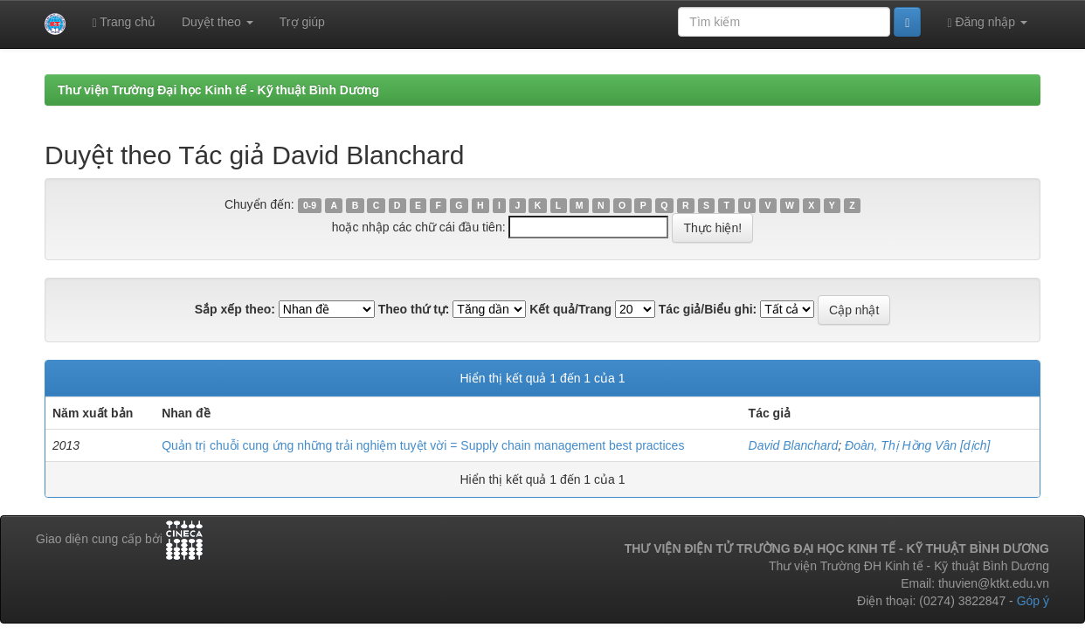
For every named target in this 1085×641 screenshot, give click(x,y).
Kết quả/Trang (570, 309)
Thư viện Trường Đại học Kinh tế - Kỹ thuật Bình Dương (218, 90)
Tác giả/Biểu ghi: (708, 309)
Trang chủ (123, 22)
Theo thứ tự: (414, 309)
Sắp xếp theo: (235, 309)
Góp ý (1033, 601)
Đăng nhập (987, 22)
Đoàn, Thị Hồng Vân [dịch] (917, 445)
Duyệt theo (217, 22)
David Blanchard (794, 445)
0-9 (309, 205)
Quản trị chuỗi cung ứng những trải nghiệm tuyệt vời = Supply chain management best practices (423, 445)
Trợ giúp (302, 22)
